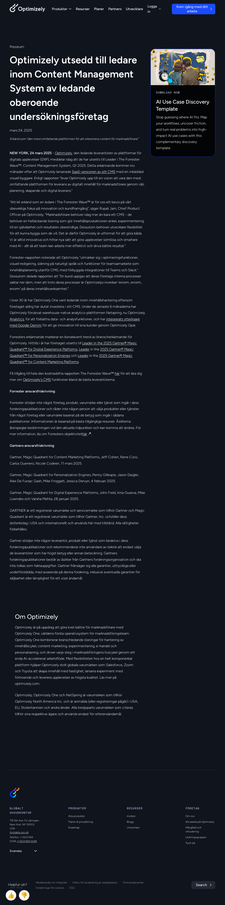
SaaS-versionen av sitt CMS (93, 172)
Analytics (17, 319)
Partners (115, 9)
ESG (71, 887)
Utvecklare (134, 9)
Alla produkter (76, 816)
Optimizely (63, 153)
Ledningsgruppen (196, 837)
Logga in (154, 9)
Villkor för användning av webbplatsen (95, 882)
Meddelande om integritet (51, 882)
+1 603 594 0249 (27, 841)
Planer (99, 9)
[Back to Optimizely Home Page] (27, 9)
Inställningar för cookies (50, 887)
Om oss (190, 816)
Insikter (131, 816)
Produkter (61, 9)
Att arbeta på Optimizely (199, 821)
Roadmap (74, 827)
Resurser (83, 9)
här (117, 373)
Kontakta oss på (19, 832)
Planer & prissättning (80, 821)
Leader (84, 349)
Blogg (130, 821)
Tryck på (190, 843)
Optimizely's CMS (37, 379)
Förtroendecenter (133, 882)
